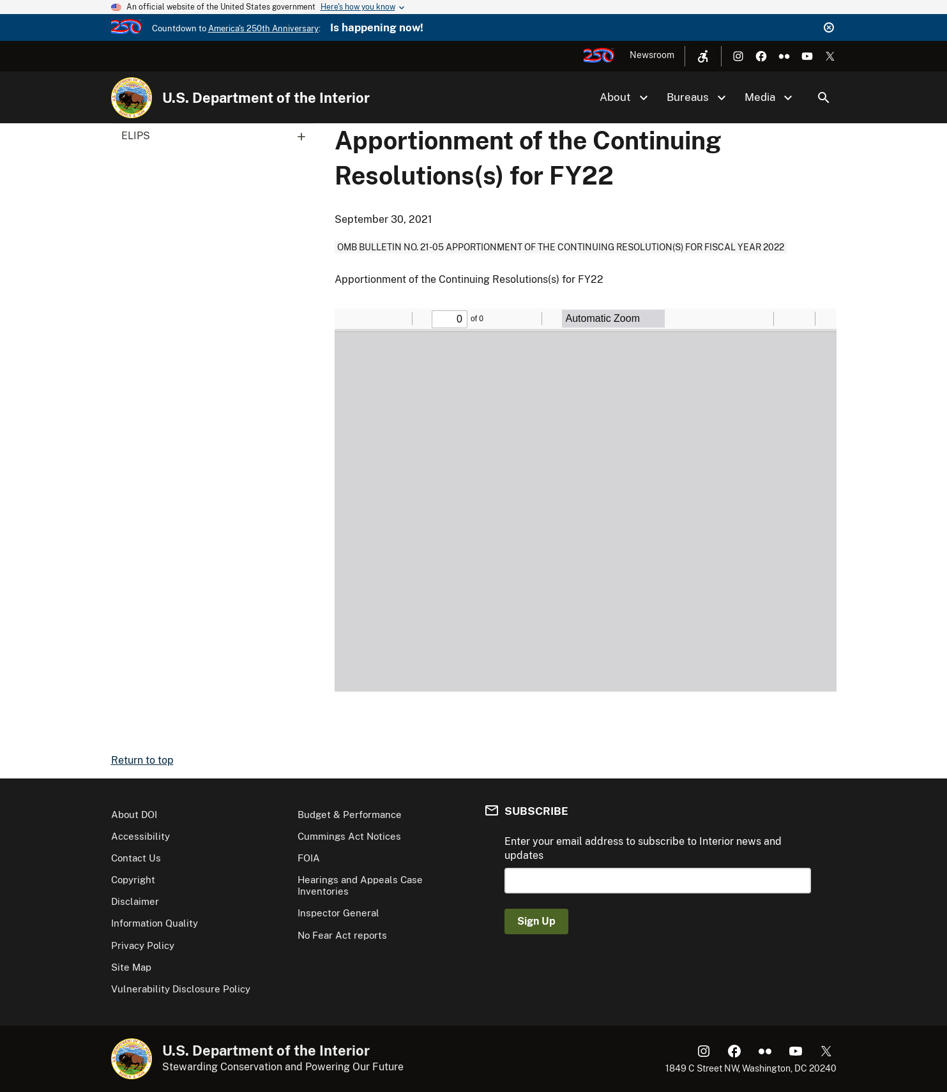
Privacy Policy (142, 945)
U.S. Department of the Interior (266, 97)
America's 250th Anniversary (263, 28)
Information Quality (154, 923)
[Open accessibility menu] (703, 56)
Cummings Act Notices (349, 836)
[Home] (131, 97)
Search (824, 97)
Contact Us (136, 858)
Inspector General (338, 912)
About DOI (134, 814)
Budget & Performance (350, 814)
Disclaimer (135, 901)
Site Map (131, 967)
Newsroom (652, 54)
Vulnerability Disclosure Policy (180, 988)
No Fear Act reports (342, 935)
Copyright (133, 879)
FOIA (309, 858)
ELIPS (217, 136)
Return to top (142, 760)
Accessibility (140, 836)
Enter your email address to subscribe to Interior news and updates (643, 848)
